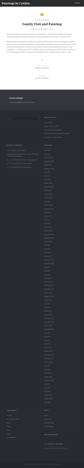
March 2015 (47, 256)
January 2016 (48, 230)
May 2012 (47, 340)
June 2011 (47, 366)
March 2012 (47, 347)
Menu (78, 3)
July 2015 (47, 245)
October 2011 (48, 362)
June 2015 (47, 249)
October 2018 (48, 198)
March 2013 (47, 311)
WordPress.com (55, 464)
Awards (9, 423)
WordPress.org (48, 426)
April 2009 (47, 402)
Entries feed (47, 419)
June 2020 (47, 172)
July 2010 (47, 384)
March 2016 (47, 227)
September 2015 (49, 238)
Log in (46, 415)
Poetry (9, 434)
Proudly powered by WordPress (32, 464)
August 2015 (48, 241)
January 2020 (48, 183)
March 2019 (47, 190)
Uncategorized (42, 20)
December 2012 (49, 318)
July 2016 (47, 219)
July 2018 (47, 201)
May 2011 (47, 369)
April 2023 (47, 150)
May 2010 (47, 391)
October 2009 (48, 398)
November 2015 (49, 234)
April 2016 (47, 223)
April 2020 (47, 179)
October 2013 (48, 293)
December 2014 (49, 260)
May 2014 (47, 271)
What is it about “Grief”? (51, 126)
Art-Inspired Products (13, 419)
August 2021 (48, 165)
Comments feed (49, 423)
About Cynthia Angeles (19, 150)
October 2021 (48, 157)
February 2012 (48, 351)
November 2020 (49, 168)
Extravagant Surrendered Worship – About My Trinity (22, 154)
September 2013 (49, 296)
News (8, 430)
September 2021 (49, 161)
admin (39, 29)
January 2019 (48, 194)
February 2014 (48, 282)
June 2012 (47, 336)
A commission (48, 122)
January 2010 (48, 395)
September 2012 (49, 329)
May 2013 (47, 307)
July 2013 (47, 303)
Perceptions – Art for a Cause (52, 137)
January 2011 (48, 376)
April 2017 (47, 212)
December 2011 (49, 355)
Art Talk (9, 415)
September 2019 (49, 187)
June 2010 (47, 388)
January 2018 (48, 205)
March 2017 (47, 216)
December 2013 (49, 285)
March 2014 (47, 278)
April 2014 (47, 274)
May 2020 (47, 176)
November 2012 (49, 322)
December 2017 (49, 209)
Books (8, 426)
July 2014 (47, 267)
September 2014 (49, 263)
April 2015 (47, 252)
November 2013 (49, 289)
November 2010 (49, 380)
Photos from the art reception (53, 130)
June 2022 (47, 154)
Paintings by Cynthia (16, 3)
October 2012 (48, 325)
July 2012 (47, 333)
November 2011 (49, 358)
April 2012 (47, 344)
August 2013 (48, 300)
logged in (19, 102)
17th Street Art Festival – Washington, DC (24, 160)
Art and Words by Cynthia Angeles (22, 163)
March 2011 (47, 373)
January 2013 (48, 314)
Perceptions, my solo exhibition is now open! (57, 133)
